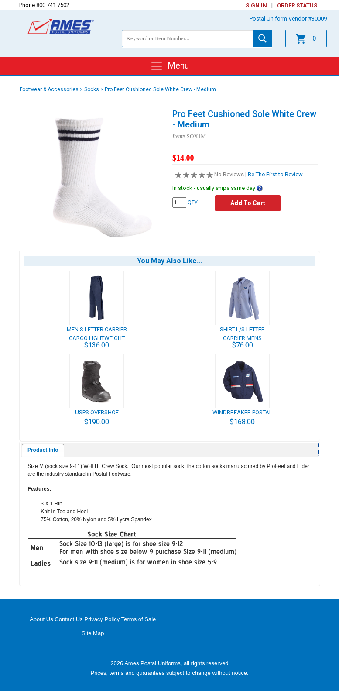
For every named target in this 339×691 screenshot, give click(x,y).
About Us (41, 619)
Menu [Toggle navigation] (169, 66)
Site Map (93, 633)
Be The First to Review (275, 174)
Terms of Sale (138, 619)
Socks (91, 89)
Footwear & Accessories (49, 89)
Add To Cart (247, 202)
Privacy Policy (102, 619)
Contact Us (68, 619)
